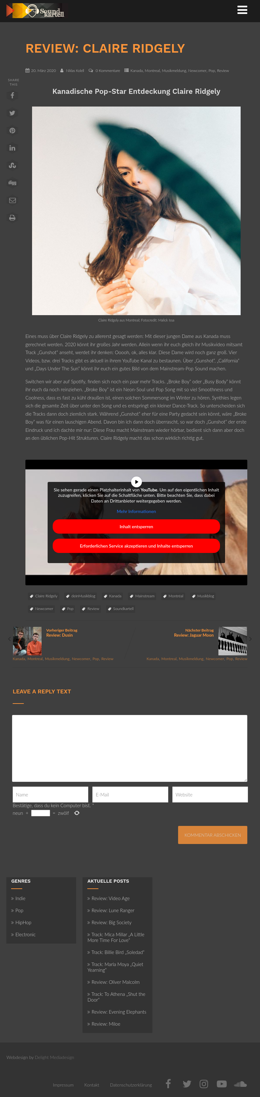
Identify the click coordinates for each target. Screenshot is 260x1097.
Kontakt (91, 1084)
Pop (212, 70)
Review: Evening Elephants (116, 1012)
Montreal (152, 70)
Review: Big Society (109, 922)
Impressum (63, 1084)
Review (223, 70)
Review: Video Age (108, 898)
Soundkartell (123, 608)
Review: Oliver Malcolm (113, 982)
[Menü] (242, 9)
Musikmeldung (174, 70)
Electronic (23, 934)
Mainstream (145, 596)
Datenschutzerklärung (131, 1084)
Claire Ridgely (46, 596)
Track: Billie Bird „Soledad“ (115, 952)
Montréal (176, 596)
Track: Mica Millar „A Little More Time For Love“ (115, 937)
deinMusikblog (83, 596)
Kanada (136, 70)
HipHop (21, 922)
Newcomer (197, 70)
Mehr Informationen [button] (136, 511)
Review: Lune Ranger (110, 910)
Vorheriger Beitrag (71, 633)
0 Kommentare (108, 70)
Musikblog (205, 596)
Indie (18, 898)
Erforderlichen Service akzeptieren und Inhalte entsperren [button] (136, 545)
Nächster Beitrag (189, 633)
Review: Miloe (103, 1024)
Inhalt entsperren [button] (136, 526)
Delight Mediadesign (54, 1057)
